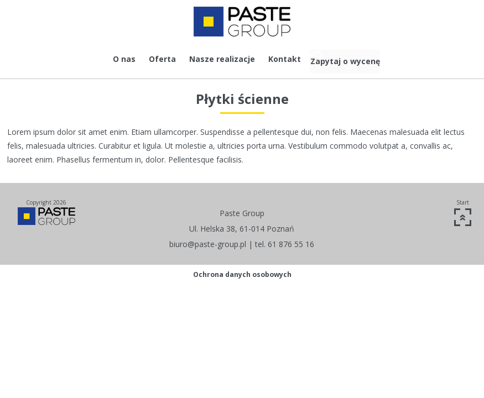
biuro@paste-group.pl (207, 240)
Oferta (149, 59)
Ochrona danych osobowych (242, 270)
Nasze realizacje (209, 59)
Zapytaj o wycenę (354, 59)
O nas (111, 59)
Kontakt (272, 59)
